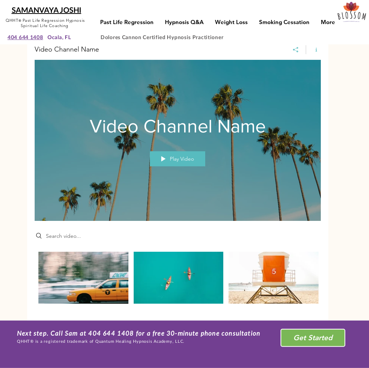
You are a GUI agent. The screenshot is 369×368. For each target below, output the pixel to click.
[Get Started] (313, 338)
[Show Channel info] (313, 49)
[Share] (295, 49)
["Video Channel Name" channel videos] (177, 280)
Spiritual (30, 25)
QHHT (12, 20)
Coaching (59, 25)
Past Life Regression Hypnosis (54, 20)
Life (44, 25)
